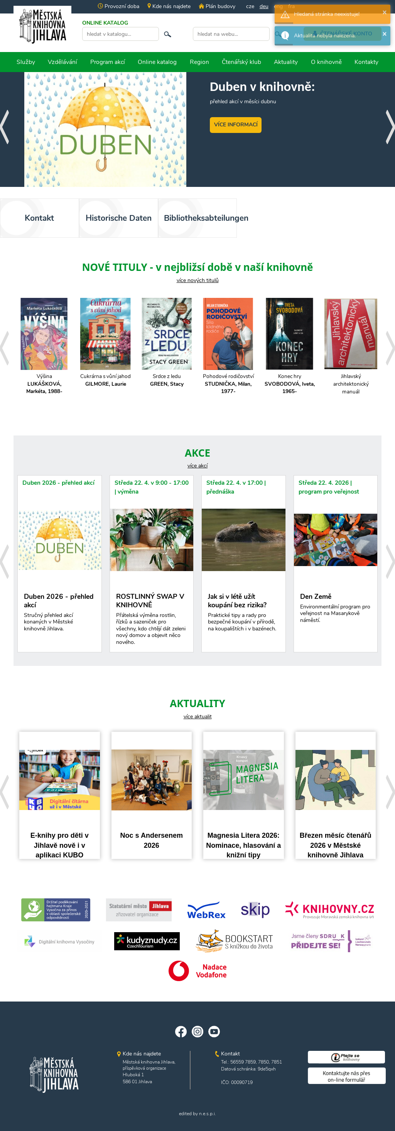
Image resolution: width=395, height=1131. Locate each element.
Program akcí (107, 62)
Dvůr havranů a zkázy (44, 380)
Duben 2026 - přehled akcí (58, 483)
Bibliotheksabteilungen (200, 218)
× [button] (384, 12)
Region (199, 62)
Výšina (166, 384)
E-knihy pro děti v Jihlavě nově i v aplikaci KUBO (59, 845)
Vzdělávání (62, 62)
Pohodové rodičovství (350, 384)
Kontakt (39, 218)
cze (250, 6)
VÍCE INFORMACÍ (236, 124)
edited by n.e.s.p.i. (197, 1114)
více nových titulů (198, 280)
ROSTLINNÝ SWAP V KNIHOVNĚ (151, 621)
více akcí (197, 465)
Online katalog (157, 62)
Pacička (105, 384)
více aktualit (198, 716)
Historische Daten (119, 218)
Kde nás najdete (169, 6)
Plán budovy (217, 6)
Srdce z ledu (289, 380)
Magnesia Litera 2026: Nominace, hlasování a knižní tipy (243, 845)
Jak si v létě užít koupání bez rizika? (243, 614)
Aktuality (286, 62)
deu (264, 6)
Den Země (335, 610)
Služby (26, 62)
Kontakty (366, 62)
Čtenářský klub (241, 62)
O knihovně (326, 62)
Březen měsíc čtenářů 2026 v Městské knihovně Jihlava (335, 845)
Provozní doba (118, 6)
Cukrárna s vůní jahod (228, 380)
